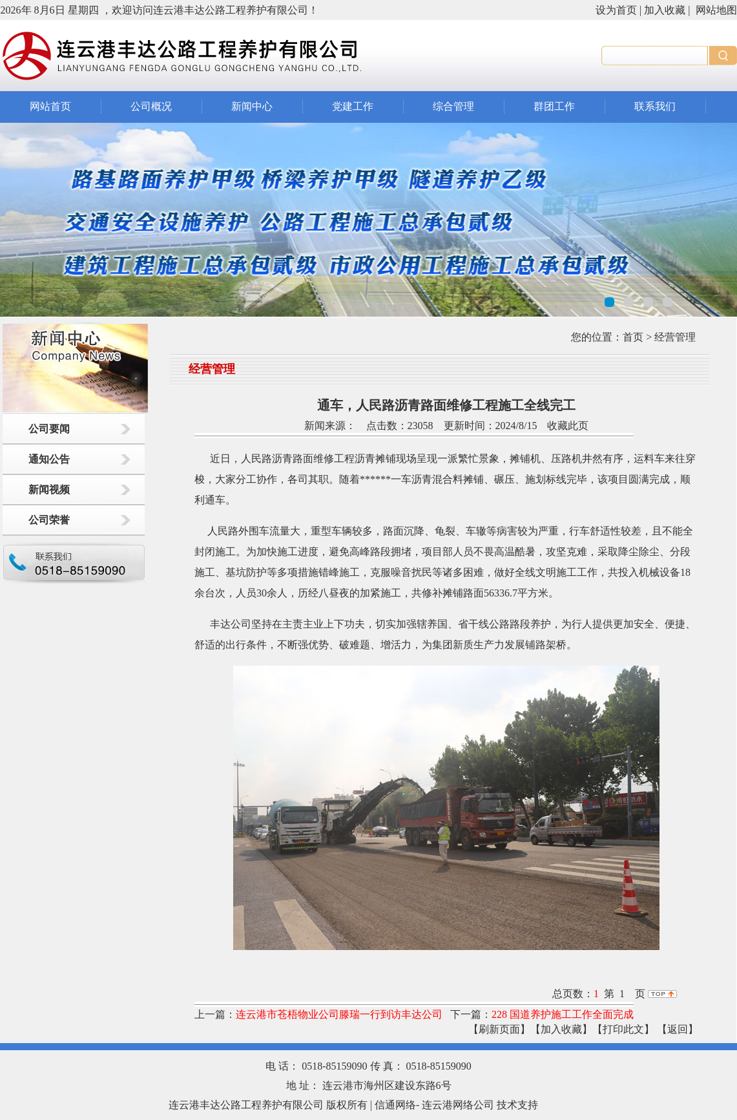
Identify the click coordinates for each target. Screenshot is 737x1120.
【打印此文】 (623, 1029)
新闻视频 (49, 489)
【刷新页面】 (499, 1029)
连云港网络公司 (458, 1104)
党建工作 (352, 106)
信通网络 (395, 1104)
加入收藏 (664, 10)
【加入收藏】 (561, 1029)
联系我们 (655, 106)
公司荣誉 (49, 519)
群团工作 (554, 106)
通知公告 (49, 459)
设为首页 (616, 10)
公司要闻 (49, 428)
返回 (677, 1029)
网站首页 (50, 106)
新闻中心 (252, 106)
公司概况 (151, 106)
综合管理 (453, 106)
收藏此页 (567, 425)
